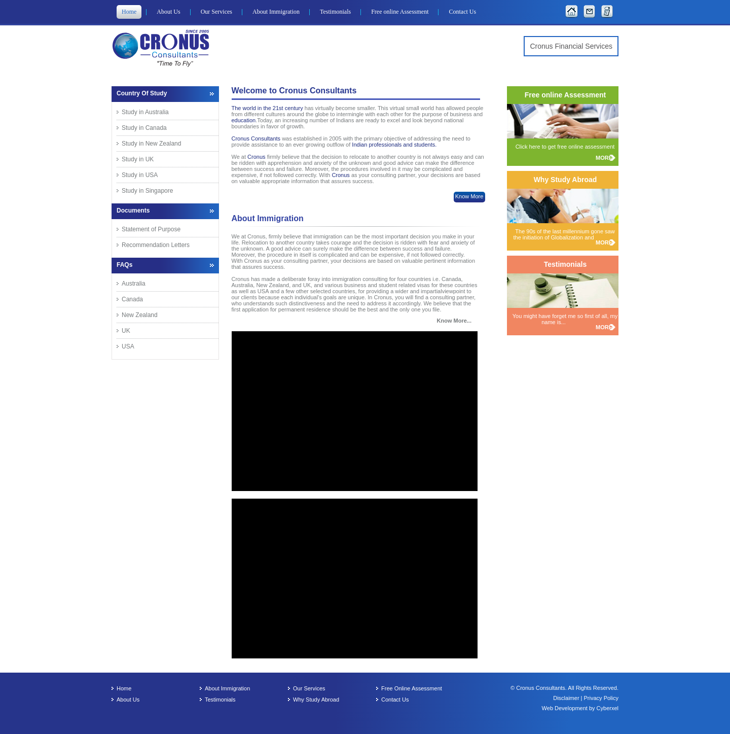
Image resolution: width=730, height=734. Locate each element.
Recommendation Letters (156, 245)
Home (129, 11)
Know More (469, 196)
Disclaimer (566, 698)
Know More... (454, 321)
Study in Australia (145, 112)
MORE (604, 158)
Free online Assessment (399, 11)
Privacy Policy (601, 698)
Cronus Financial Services (571, 46)
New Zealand (140, 315)
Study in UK (138, 159)
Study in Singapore (147, 190)
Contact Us (462, 11)
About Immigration (276, 11)
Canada (132, 299)
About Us (168, 11)
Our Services (216, 11)
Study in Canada (144, 127)
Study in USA (140, 175)
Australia (133, 283)
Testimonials (335, 11)
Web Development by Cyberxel (580, 708)
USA (128, 346)
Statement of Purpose (151, 229)
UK (126, 330)
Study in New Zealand (151, 143)
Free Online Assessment (411, 688)
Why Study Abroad (316, 699)
